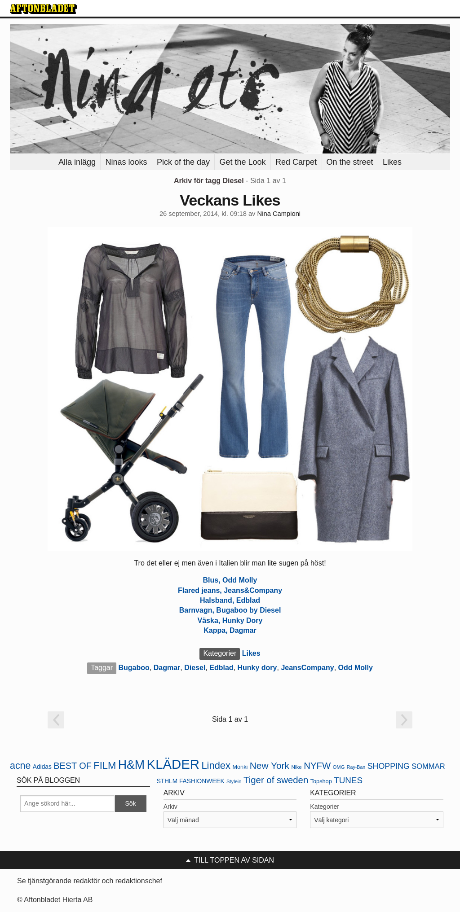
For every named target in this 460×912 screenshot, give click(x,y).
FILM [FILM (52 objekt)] (104, 765)
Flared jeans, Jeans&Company (230, 590)
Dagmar (167, 667)
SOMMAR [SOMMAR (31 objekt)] (428, 766)
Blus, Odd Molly (230, 580)
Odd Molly (355, 667)
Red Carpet (296, 162)
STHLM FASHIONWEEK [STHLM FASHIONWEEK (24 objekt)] (191, 781)
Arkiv (170, 806)
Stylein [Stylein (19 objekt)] (234, 781)
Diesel (194, 667)
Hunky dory (257, 667)
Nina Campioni (279, 213)
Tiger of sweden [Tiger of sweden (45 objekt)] (275, 780)
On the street (350, 162)
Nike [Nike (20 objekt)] (296, 767)
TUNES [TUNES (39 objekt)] (348, 780)
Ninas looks (126, 162)
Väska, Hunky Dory (230, 620)
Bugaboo (134, 667)
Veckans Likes (230, 200)
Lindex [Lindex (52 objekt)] (215, 765)
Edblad (221, 667)
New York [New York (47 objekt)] (269, 765)
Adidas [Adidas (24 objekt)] (42, 766)
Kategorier (324, 806)
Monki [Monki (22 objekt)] (240, 766)
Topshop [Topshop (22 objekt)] (321, 781)
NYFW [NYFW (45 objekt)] (317, 766)
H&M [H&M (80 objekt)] (131, 765)
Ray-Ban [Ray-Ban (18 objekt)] (356, 767)
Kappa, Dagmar (229, 630)
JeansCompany (307, 667)
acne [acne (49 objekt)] (20, 765)
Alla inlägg (77, 162)
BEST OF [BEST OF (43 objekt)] (72, 766)
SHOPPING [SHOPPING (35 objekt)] (388, 766)
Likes (392, 162)
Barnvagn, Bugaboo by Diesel (230, 610)
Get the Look (242, 162)
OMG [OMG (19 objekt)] (339, 767)
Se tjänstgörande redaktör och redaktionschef (89, 881)
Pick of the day (183, 162)
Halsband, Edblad (230, 600)
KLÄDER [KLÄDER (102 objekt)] (173, 764)
